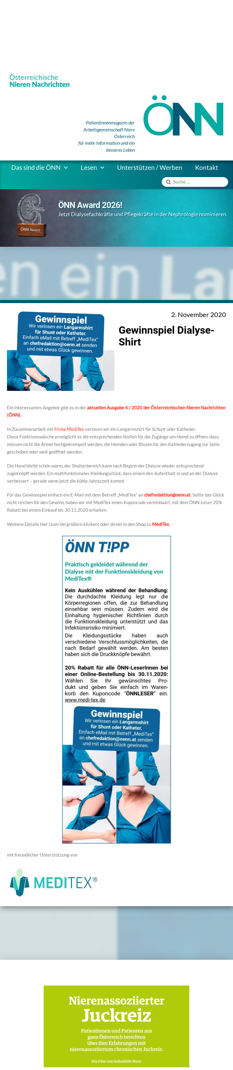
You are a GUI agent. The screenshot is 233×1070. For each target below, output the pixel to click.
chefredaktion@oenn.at (167, 494)
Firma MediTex (69, 429)
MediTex (160, 524)
